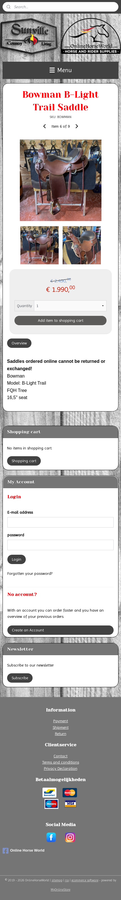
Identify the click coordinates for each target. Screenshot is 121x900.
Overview (19, 343)
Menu (61, 70)
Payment (60, 721)
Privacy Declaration (60, 768)
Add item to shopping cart (60, 320)
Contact (60, 756)
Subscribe (20, 678)
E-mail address (20, 512)
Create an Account (28, 630)
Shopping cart (24, 460)
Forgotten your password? (29, 573)
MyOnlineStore (60, 890)
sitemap (57, 880)
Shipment (61, 727)
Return (60, 733)
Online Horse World (23, 850)
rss (67, 880)
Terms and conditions (60, 762)
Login (16, 559)
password (15, 535)
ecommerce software (84, 880)
